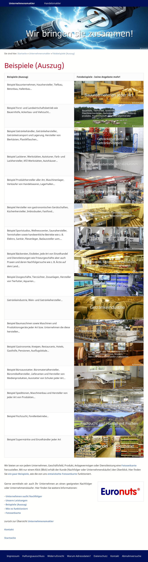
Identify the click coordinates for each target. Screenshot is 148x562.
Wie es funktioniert (17, 508)
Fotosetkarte (129, 465)
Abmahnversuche (131, 556)
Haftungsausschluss (33, 556)
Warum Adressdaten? (79, 556)
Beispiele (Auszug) (16, 504)
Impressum (13, 556)
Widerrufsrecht (55, 556)
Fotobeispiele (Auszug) (63, 53)
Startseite (22, 53)
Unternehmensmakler (39, 53)
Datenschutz (101, 556)
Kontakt (9, 529)
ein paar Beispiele (18, 473)
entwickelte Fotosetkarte (62, 473)
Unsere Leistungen (16, 500)
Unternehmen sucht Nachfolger (24, 496)
